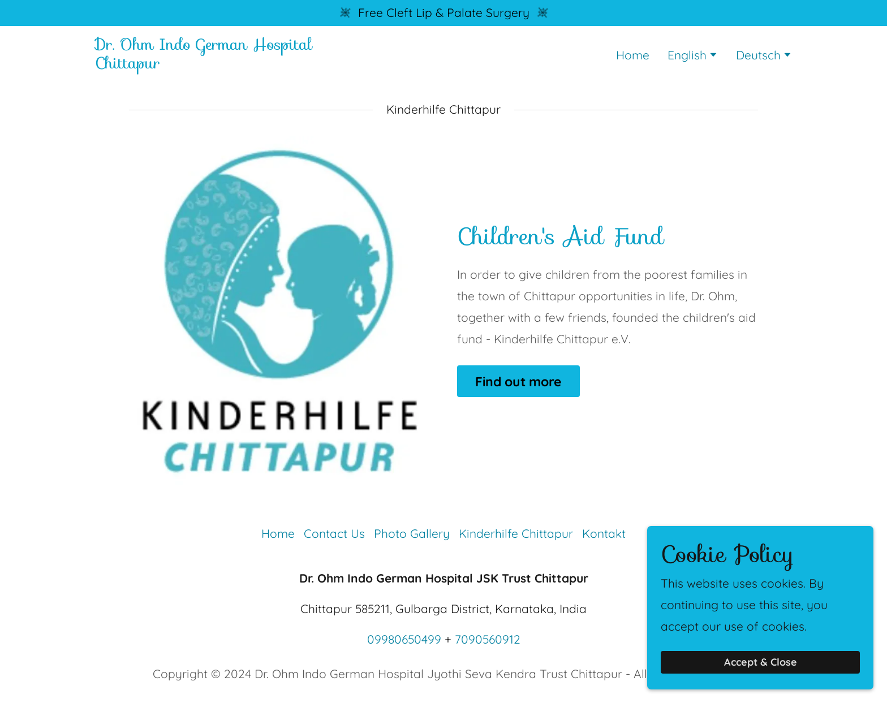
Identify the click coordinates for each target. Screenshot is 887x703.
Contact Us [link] (334, 533)
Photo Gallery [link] (412, 533)
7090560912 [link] (487, 639)
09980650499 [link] (404, 639)
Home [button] (278, 533)
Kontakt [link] (604, 533)
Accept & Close (760, 677)
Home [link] (632, 55)
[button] (693, 56)
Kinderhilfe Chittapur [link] (516, 533)
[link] (217, 64)
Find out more (518, 381)
